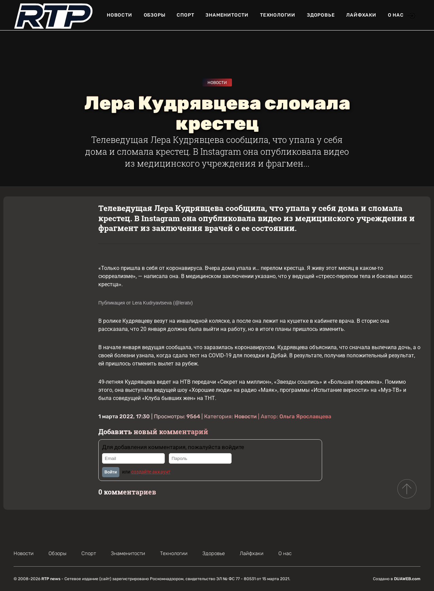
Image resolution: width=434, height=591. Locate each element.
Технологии (277, 15)
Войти (110, 472)
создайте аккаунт (151, 471)
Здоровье (321, 15)
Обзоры (154, 15)
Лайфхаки (361, 15)
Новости (119, 15)
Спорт (185, 15)
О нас (396, 15)
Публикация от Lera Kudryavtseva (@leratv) (145, 302)
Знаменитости (227, 15)
